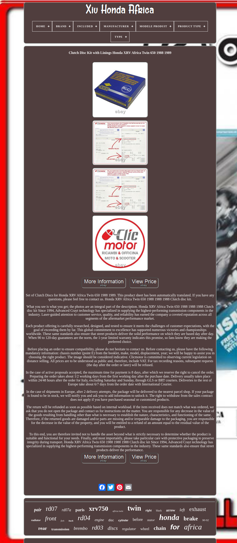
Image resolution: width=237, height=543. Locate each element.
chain (160, 528)
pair (37, 509)
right (148, 510)
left (182, 509)
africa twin (118, 511)
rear (42, 528)
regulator (129, 529)
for (175, 527)
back (71, 520)
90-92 (205, 520)
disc (111, 520)
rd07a (66, 510)
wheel (144, 529)
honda (169, 517)
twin (134, 508)
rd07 (51, 508)
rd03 (97, 527)
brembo (80, 528)
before (138, 519)
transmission (60, 529)
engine (99, 520)
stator (151, 520)
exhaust (197, 509)
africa (193, 527)
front (51, 518)
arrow (170, 510)
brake (191, 518)
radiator (36, 520)
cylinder (123, 520)
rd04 (84, 518)
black (159, 510)
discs (113, 528)
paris (79, 509)
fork (62, 521)
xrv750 (98, 508)
